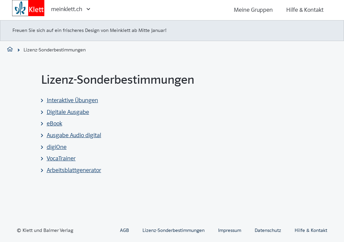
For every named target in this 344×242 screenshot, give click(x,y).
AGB (124, 230)
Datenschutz (268, 230)
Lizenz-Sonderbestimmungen (173, 230)
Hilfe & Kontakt (305, 9)
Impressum (229, 230)
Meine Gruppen (253, 9)
